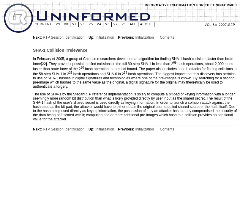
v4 (99, 24)
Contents (167, 37)
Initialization (104, 37)
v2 (115, 24)
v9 (58, 24)
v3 (107, 24)
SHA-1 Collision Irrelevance (60, 50)
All (133, 24)
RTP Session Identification (63, 37)
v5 (91, 24)
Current (43, 24)
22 (44, 64)
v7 (74, 24)
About (146, 24)
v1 (124, 24)
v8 (66, 24)
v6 (82, 24)
